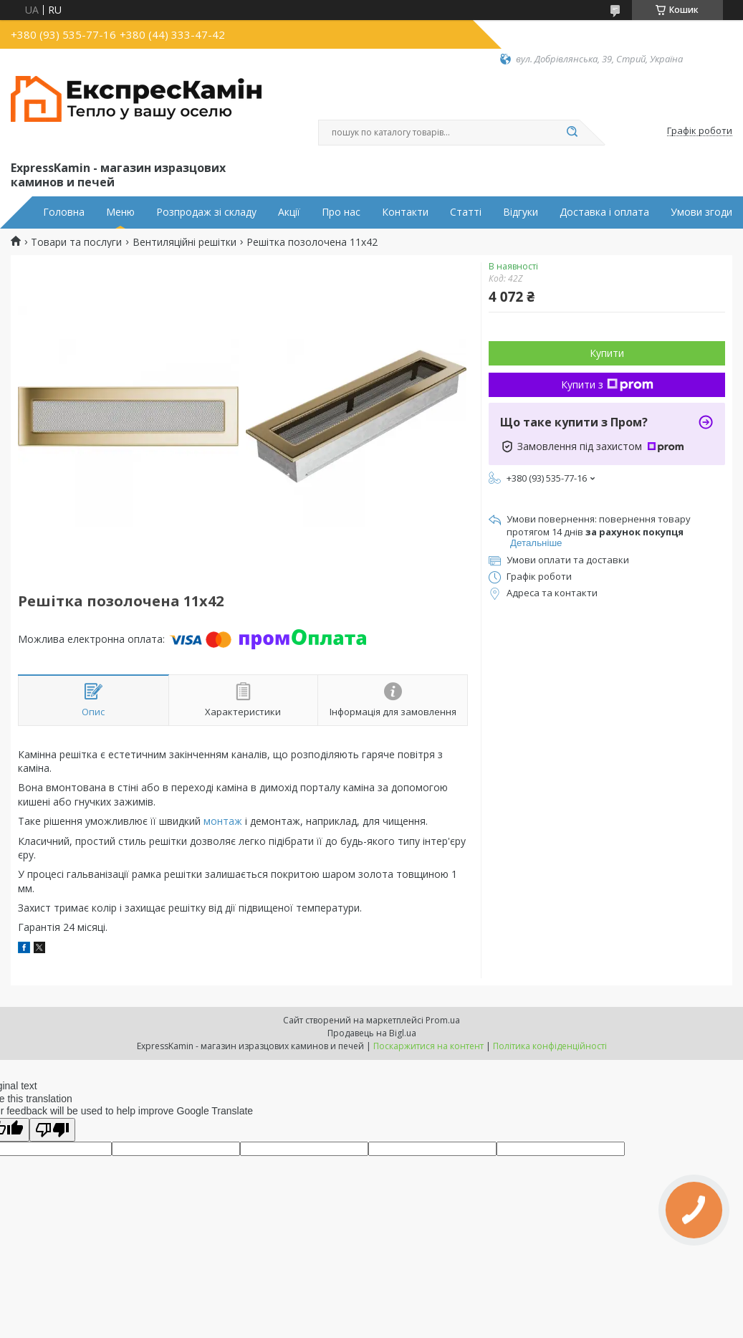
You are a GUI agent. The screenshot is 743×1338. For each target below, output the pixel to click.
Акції (289, 212)
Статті (465, 212)
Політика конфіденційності (550, 1046)
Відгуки (520, 212)
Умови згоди (701, 212)
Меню (120, 212)
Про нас (341, 212)
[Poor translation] (52, 1130)
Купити (607, 353)
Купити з (607, 384)
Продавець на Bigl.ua (371, 1033)
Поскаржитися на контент (428, 1046)
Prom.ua (443, 1020)
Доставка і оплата (604, 212)
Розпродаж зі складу (206, 212)
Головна (64, 212)
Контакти (405, 212)
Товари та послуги (76, 242)
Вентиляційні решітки (184, 242)
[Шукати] (572, 132)
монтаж (222, 821)
